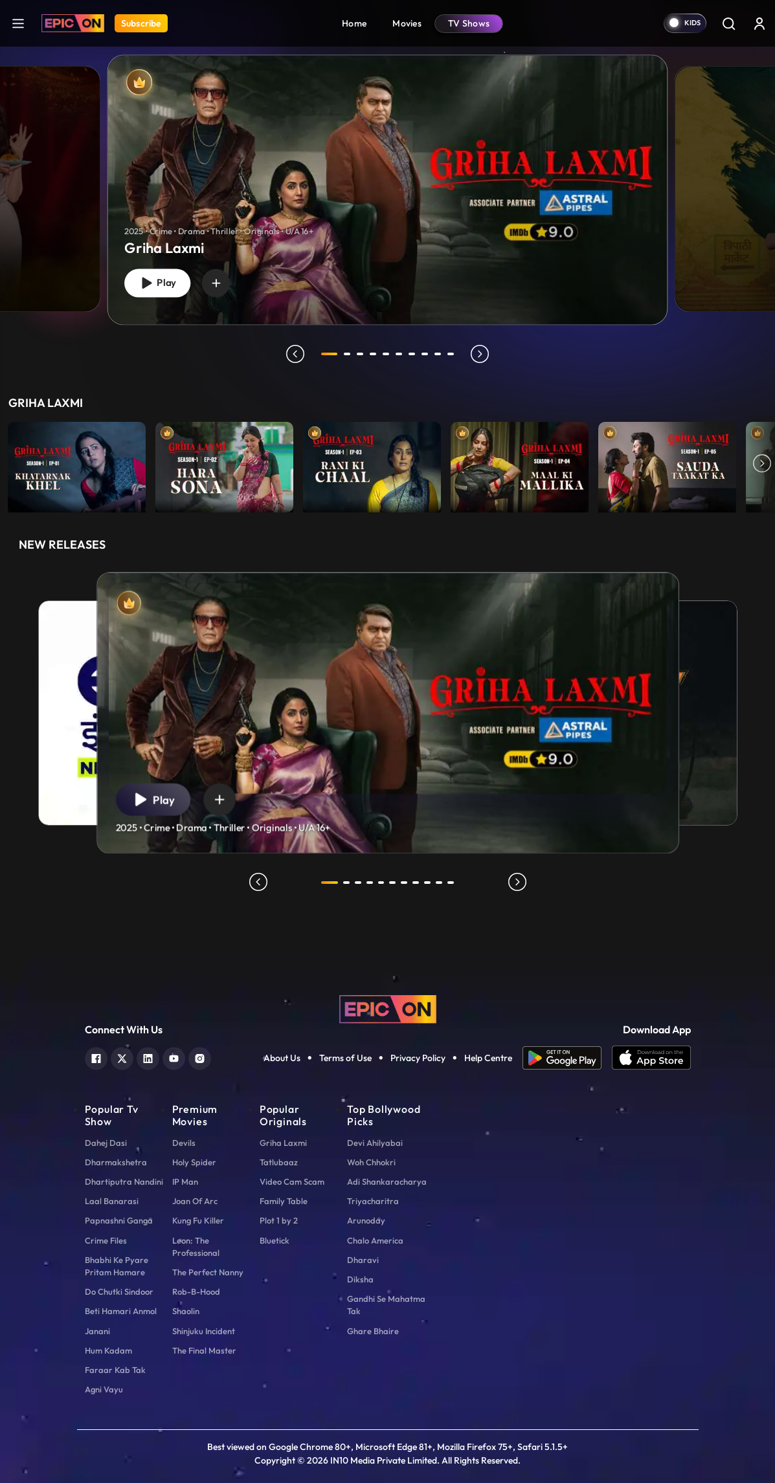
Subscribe (141, 23)
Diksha (360, 1279)
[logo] (387, 1008)
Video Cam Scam (292, 1181)
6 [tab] (399, 354)
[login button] (759, 23)
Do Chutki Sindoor (119, 1291)
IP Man (185, 1181)
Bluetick (274, 1240)
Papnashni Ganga (119, 1220)
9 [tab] (438, 354)
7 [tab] (412, 354)
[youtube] (174, 1057)
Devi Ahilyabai (375, 1142)
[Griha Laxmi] (387, 189)
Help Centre (488, 1058)
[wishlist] (216, 283)
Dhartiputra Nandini (124, 1181)
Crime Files (106, 1240)
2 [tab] (347, 354)
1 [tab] (329, 354)
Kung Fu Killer (198, 1220)
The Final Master (204, 1350)
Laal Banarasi (112, 1201)
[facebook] (96, 1057)
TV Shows (468, 23)
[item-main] (77, 463)
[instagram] (199, 1057)
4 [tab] (373, 354)
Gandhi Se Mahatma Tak (386, 1304)
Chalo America (375, 1240)
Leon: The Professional (195, 1246)
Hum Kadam (108, 1350)
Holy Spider (194, 1162)
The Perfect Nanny (207, 1272)
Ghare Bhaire (373, 1331)
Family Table (284, 1201)
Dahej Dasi (106, 1142)
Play (157, 283)
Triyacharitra (373, 1201)
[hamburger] (18, 23)
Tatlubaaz (279, 1162)
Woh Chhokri (371, 1162)
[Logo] (72, 23)
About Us (282, 1058)
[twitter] (122, 1057)
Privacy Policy (417, 1058)
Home (354, 23)
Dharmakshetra (116, 1162)
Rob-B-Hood (196, 1291)
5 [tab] (386, 354)
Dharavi (363, 1260)
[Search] (728, 23)
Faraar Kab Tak (115, 1370)
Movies (406, 23)
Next (762, 463)
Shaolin (185, 1311)
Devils (184, 1142)
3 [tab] (360, 354)
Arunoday (366, 1220)
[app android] (567, 1058)
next (480, 354)
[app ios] (651, 1058)
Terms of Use (345, 1058)
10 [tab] (451, 354)
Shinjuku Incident (203, 1331)
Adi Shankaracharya (387, 1181)
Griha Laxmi (283, 1142)
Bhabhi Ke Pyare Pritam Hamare (116, 1266)
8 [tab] (425, 354)
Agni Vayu (104, 1389)
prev (295, 354)
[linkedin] (148, 1057)
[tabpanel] (387, 179)
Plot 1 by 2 (279, 1220)
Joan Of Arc (195, 1201)
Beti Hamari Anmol (121, 1311)
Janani (97, 1331)
